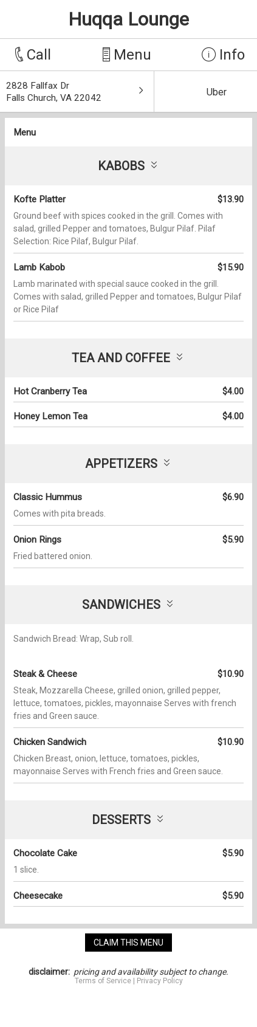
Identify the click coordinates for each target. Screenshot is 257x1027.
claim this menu (128, 942)
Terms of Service (103, 981)
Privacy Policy (160, 981)
